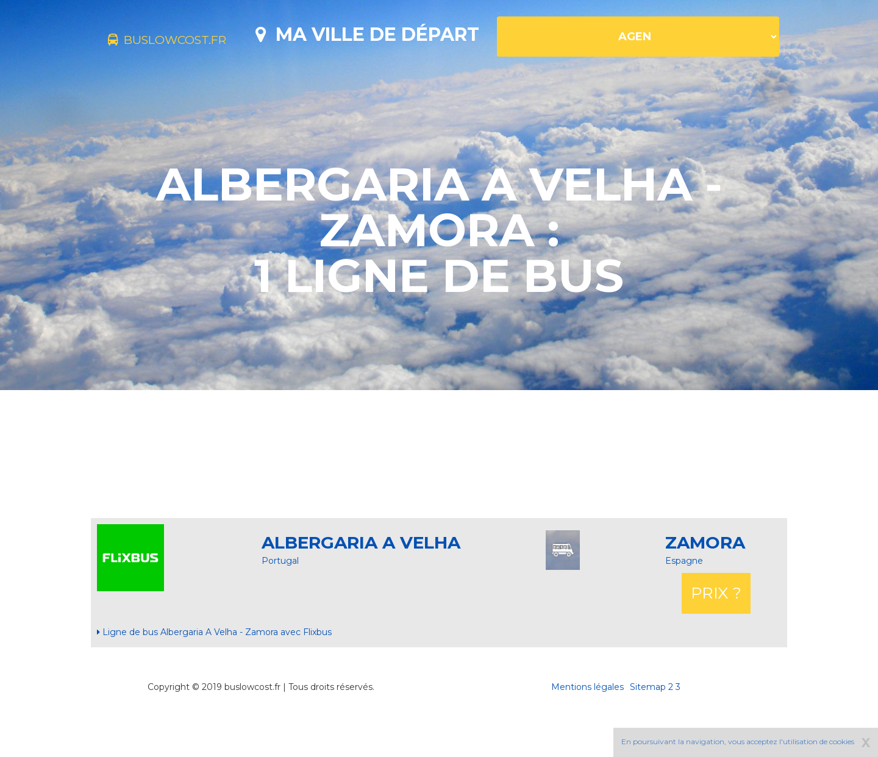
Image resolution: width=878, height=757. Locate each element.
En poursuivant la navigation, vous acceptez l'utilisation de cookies (737, 741)
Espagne (684, 603)
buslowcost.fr (187, 41)
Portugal (280, 603)
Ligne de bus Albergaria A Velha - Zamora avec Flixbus (214, 674)
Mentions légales (587, 729)
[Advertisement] (439, 496)
